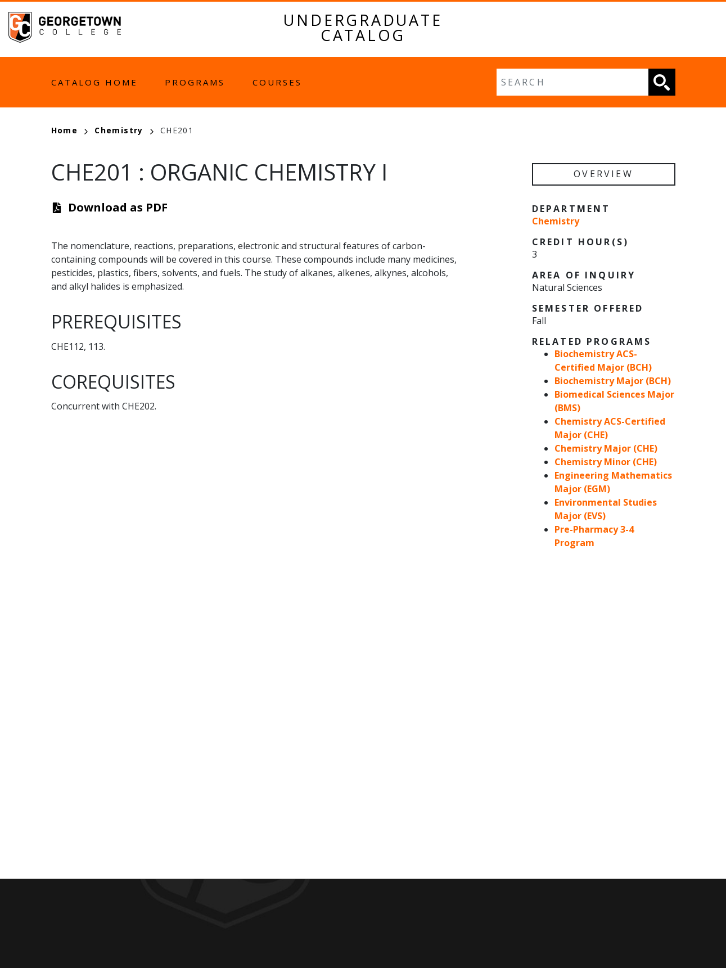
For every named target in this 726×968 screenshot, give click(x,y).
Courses (277, 82)
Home (69, 130)
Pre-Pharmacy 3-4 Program (594, 536)
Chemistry (124, 130)
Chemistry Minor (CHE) (605, 462)
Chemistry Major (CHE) (605, 448)
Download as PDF (118, 207)
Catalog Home (94, 82)
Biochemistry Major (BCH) (612, 381)
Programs (195, 82)
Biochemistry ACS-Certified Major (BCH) (603, 360)
